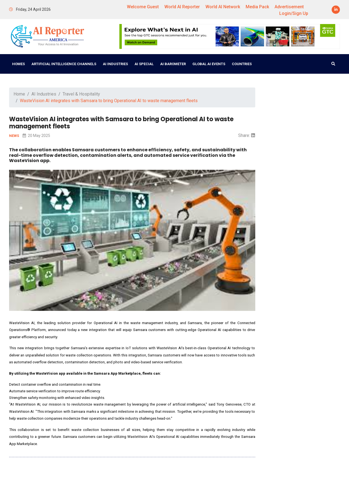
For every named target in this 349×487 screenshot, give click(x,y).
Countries (242, 64)
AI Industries (115, 64)
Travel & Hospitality (81, 94)
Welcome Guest (143, 6)
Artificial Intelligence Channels (63, 64)
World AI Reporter (182, 6)
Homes (18, 64)
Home (19, 94)
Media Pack (257, 6)
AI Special (144, 64)
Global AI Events (208, 64)
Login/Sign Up (293, 13)
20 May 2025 (36, 135)
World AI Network (222, 6)
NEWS (14, 136)
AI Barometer (173, 64)
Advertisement (289, 6)
